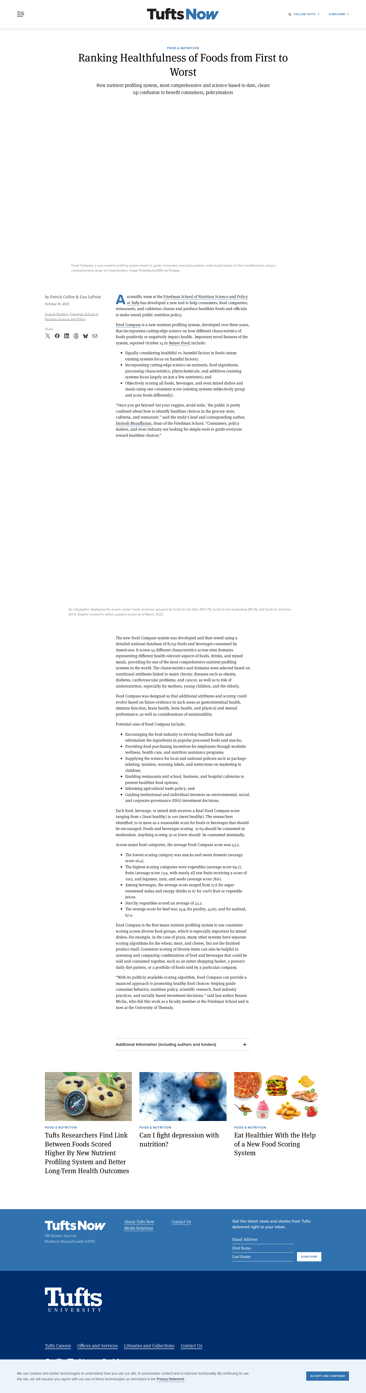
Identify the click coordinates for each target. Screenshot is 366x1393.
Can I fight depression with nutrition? (179, 1139)
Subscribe (337, 14)
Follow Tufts (305, 14)
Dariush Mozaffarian (133, 423)
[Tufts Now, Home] (183, 14)
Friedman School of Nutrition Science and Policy (71, 317)
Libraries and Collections (149, 1345)
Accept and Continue (327, 1376)
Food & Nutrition (183, 48)
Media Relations (138, 1228)
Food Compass (128, 324)
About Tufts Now (139, 1221)
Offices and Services (97, 1345)
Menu (21, 14)
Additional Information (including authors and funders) (166, 1044)
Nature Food (179, 343)
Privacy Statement (170, 1379)
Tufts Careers (58, 1345)
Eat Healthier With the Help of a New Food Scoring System (275, 1144)
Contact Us (181, 1221)
